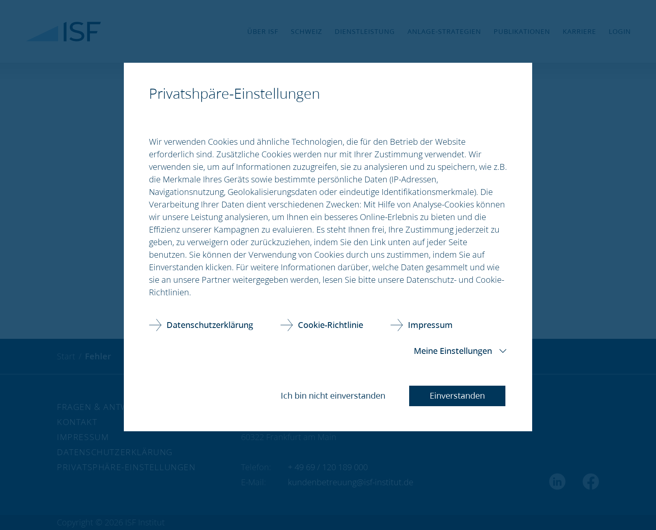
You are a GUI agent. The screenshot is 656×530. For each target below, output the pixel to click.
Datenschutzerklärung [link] (210, 324)
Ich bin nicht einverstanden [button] (333, 395)
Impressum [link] (430, 324)
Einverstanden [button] (457, 395)
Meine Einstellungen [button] (453, 350)
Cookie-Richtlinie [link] (330, 324)
